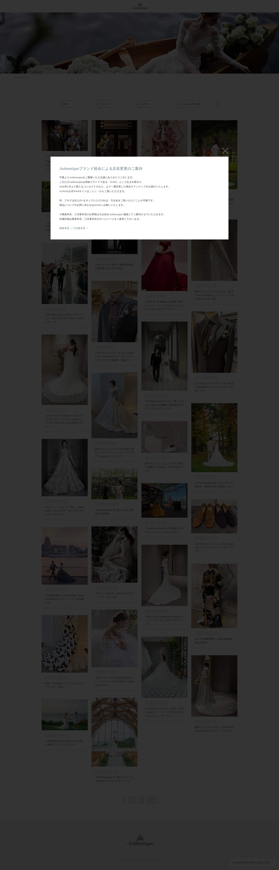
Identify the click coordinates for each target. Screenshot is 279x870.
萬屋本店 (64, 228)
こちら (93, 191)
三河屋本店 (79, 228)
